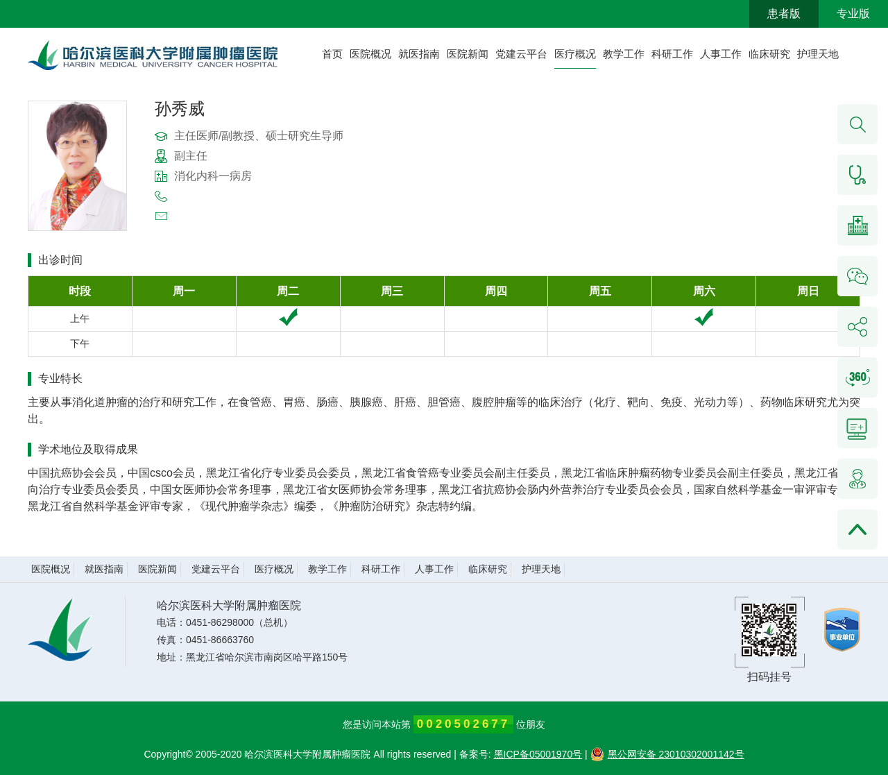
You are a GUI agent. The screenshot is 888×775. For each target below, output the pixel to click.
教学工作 (623, 54)
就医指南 (419, 54)
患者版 (784, 13)
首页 (332, 54)
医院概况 (370, 54)
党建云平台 (521, 54)
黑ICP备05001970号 (538, 754)
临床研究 (769, 54)
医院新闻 (467, 54)
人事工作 (721, 54)
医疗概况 (575, 54)
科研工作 (672, 54)
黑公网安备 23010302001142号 (667, 754)
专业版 (853, 13)
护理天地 (818, 54)
